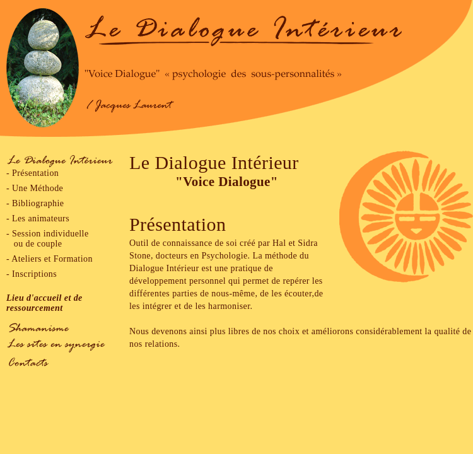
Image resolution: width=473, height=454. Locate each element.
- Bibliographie (35, 203)
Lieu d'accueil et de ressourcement (44, 303)
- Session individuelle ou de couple (47, 238)
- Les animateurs (37, 218)
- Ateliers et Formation (49, 259)
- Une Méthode (34, 188)
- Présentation (32, 173)
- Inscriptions (31, 274)
